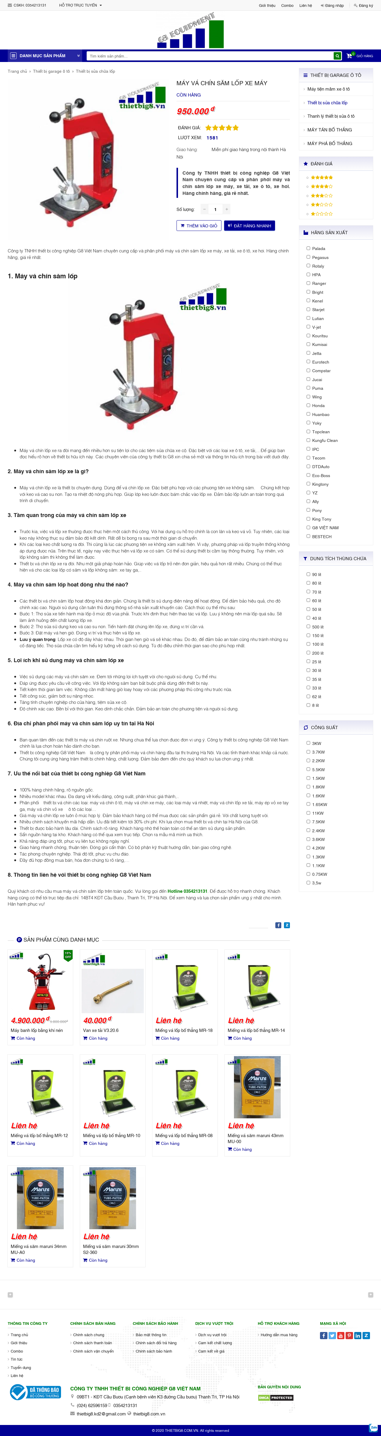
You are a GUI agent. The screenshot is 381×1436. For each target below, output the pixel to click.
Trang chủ (17, 71)
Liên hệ (305, 5)
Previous (10, 1294)
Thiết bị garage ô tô (51, 71)
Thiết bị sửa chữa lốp (95, 71)
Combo (287, 5)
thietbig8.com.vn (149, 1413)
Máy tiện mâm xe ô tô (328, 88)
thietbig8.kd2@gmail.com (101, 1413)
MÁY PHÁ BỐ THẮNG (329, 143)
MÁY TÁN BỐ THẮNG (329, 129)
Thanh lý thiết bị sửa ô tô (331, 116)
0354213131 (36, 5)
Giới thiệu (267, 5)
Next (370, 1294)
